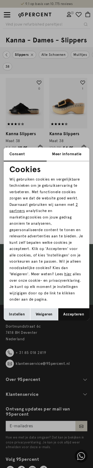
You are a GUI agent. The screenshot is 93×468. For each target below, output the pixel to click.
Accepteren (73, 314)
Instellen (17, 314)
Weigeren (44, 314)
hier (67, 274)
